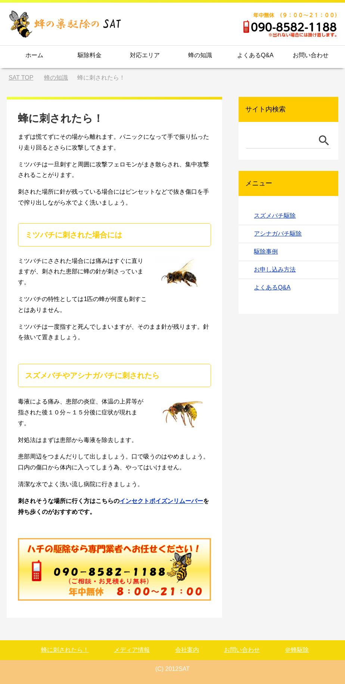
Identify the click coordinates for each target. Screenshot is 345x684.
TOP (21, 77)
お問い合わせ (311, 55)
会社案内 (187, 650)
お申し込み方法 (275, 269)
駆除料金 (90, 55)
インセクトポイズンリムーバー (161, 501)
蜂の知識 (200, 55)
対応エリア (145, 55)
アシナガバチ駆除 (278, 233)
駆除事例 (266, 251)
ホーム (34, 55)
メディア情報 (132, 650)
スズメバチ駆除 (275, 215)
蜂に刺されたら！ (65, 650)
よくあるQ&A (255, 55)
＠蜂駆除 (297, 650)
